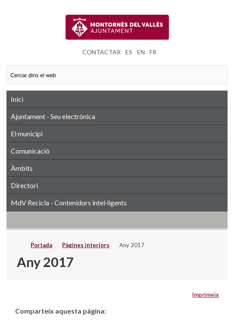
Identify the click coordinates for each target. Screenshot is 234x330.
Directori (24, 185)
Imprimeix (205, 294)
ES (128, 52)
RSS (117, 219)
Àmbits (22, 168)
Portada (41, 245)
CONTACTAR (101, 52)
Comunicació (30, 151)
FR (153, 52)
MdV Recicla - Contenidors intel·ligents (69, 202)
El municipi (27, 133)
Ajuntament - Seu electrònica (53, 116)
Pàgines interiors (85, 245)
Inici (17, 99)
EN (141, 52)
